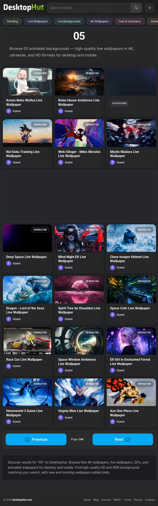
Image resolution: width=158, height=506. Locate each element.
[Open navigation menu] (149, 8)
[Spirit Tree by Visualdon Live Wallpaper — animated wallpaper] (79, 300)
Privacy (138, 499)
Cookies (150, 499)
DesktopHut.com (22, 499)
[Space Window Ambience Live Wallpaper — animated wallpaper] (79, 351)
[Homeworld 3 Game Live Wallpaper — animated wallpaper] (27, 403)
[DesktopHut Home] (24, 8)
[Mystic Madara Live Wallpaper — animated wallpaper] (131, 143)
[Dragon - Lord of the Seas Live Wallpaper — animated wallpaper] (27, 300)
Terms (127, 499)
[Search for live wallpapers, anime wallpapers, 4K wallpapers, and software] (89, 8)
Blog (96, 499)
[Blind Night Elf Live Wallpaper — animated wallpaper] (79, 248)
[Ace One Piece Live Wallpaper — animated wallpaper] (131, 403)
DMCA (117, 499)
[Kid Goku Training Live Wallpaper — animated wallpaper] (27, 143)
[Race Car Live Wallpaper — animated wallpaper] (27, 351)
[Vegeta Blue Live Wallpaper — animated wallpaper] (79, 403)
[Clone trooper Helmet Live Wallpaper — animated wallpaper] (131, 248)
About (87, 499)
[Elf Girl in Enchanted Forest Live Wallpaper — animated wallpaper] (131, 351)
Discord (105, 499)
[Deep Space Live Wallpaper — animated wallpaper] (27, 248)
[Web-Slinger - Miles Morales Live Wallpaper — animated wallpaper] (79, 143)
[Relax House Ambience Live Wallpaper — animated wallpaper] (79, 92)
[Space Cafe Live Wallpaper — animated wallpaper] (131, 300)
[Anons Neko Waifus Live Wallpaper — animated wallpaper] (27, 92)
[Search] (136, 8)
